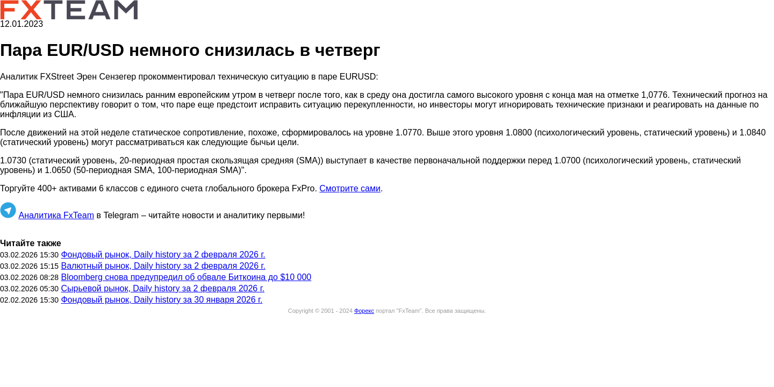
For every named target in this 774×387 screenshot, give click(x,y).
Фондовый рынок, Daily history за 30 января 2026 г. (161, 299)
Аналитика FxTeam (56, 215)
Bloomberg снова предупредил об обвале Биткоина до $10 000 (186, 277)
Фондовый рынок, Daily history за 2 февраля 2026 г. (163, 254)
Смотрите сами (350, 188)
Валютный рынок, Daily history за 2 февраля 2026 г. (163, 265)
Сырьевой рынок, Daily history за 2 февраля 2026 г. (162, 288)
